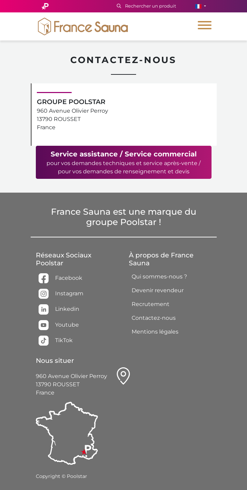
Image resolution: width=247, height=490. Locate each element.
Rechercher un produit (146, 6)
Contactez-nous (154, 318)
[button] (201, 6)
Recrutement (150, 304)
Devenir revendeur (158, 290)
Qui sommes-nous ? (159, 276)
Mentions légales (155, 331)
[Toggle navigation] (205, 26)
